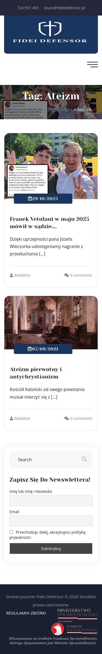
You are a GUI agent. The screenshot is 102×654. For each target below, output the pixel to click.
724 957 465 (28, 7)
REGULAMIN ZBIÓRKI (26, 613)
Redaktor (20, 275)
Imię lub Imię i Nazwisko (31, 491)
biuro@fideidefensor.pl (64, 7)
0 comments (81, 275)
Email (14, 511)
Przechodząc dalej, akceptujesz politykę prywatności (47, 535)
